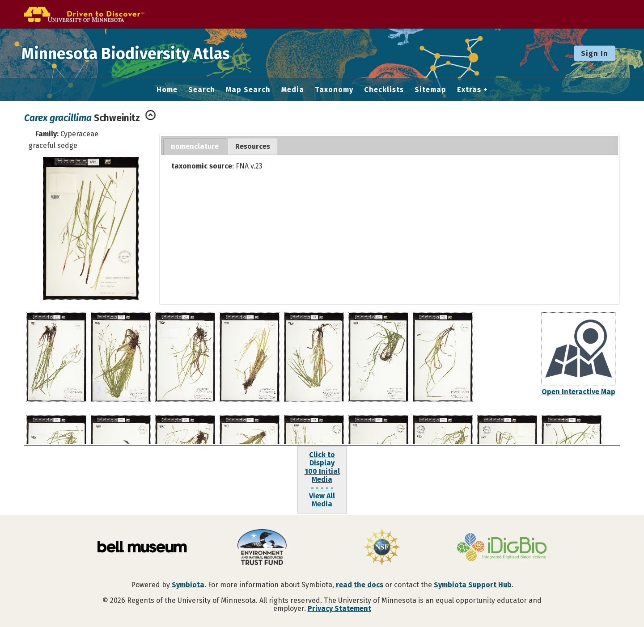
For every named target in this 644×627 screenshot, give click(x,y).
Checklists (384, 90)
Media (292, 90)
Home (167, 90)
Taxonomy (334, 90)
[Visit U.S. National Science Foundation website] (382, 548)
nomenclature (195, 146)
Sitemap (430, 90)
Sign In (594, 53)
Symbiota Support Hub (473, 585)
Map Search (248, 90)
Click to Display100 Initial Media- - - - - (322, 471)
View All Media (322, 500)
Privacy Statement (339, 608)
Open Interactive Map (578, 391)
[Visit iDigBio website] (502, 548)
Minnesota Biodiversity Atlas (139, 53)
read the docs (359, 585)
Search (201, 90)
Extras (469, 90)
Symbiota (188, 585)
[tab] (194, 147)
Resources (252, 146)
